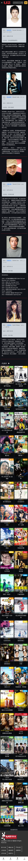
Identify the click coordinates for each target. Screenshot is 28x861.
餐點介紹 (11, 847)
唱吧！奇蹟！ (7, 594)
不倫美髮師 (21, 594)
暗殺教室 (21, 710)
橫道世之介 (21, 779)
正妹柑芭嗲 (7, 826)
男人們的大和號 (7, 779)
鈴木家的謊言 (7, 501)
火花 (7, 525)
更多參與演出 (14, 829)
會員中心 (11, 853)
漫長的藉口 (21, 640)
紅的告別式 (7, 640)
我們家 (7, 756)
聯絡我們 (11, 850)
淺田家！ (21, 455)
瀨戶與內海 (7, 386)
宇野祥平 (9, 260)
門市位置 (18, 847)
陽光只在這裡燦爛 (7, 710)
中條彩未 (9, 325)
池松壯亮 (9, 30)
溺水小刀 (7, 687)
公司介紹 (3, 853)
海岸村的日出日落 (21, 409)
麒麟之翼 (21, 802)
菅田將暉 (9, 97)
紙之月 (21, 733)
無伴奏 (21, 571)
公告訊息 (3, 850)
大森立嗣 (9, 184)
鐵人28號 (21, 826)
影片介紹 (3, 847)
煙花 (7, 548)
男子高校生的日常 (21, 756)
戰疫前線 (7, 409)
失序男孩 (7, 571)
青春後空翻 (21, 548)
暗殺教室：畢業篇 (21, 687)
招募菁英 (18, 850)
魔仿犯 (7, 455)
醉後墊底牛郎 (21, 432)
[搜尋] (16, 2)
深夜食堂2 (7, 664)
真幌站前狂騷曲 (7, 733)
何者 (21, 664)
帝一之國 (21, 525)
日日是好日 (21, 501)
